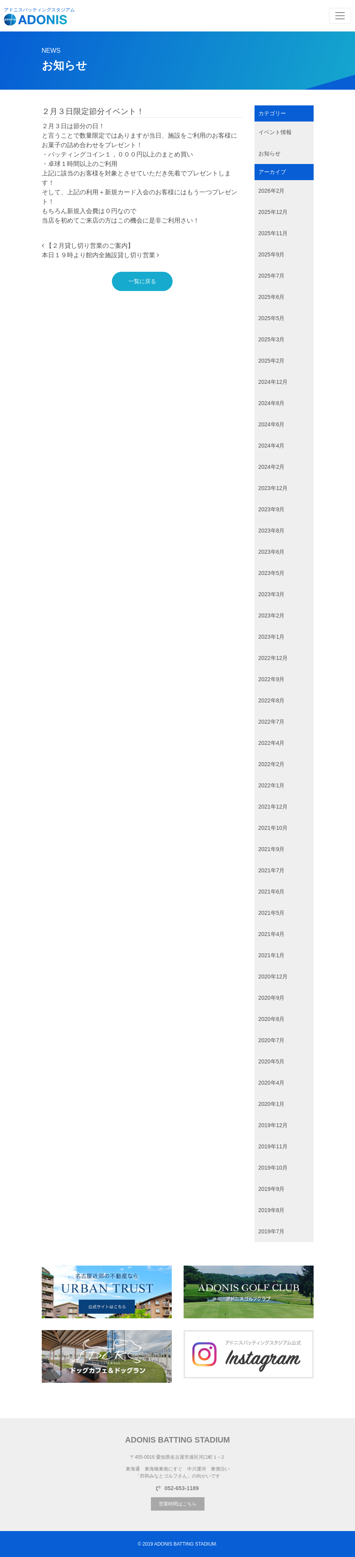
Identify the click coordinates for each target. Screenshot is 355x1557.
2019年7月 (271, 1231)
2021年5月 (271, 913)
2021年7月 (271, 870)
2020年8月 (271, 1019)
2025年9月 (271, 254)
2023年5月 (271, 573)
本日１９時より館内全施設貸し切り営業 (100, 255)
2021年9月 (271, 849)
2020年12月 (273, 976)
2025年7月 (271, 276)
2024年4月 (271, 445)
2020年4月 (271, 1083)
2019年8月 (271, 1210)
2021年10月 (273, 828)
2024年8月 (271, 403)
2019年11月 (273, 1146)
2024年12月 (273, 382)
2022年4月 (271, 743)
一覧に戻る (142, 281)
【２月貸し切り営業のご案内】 (88, 245)
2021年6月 (271, 891)
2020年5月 (271, 1061)
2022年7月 (271, 722)
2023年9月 (271, 509)
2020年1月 (271, 1104)
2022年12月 (273, 658)
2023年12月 (273, 488)
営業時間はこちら (178, 1504)
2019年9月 (271, 1189)
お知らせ (269, 153)
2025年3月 (271, 339)
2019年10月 (273, 1168)
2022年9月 (271, 679)
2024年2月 (271, 467)
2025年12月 (273, 212)
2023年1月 (271, 637)
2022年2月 (271, 764)
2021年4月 (271, 934)
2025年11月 (273, 233)
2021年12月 (273, 806)
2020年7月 (271, 1040)
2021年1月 (271, 955)
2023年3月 (271, 594)
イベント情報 (275, 132)
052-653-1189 (177, 1488)
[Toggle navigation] (340, 16)
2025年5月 (271, 318)
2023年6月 (271, 552)
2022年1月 (271, 785)
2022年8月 (271, 700)
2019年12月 (273, 1125)
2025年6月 (271, 297)
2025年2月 (271, 360)
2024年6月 (271, 424)
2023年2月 (271, 615)
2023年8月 (271, 530)
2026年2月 (271, 191)
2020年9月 (271, 998)
